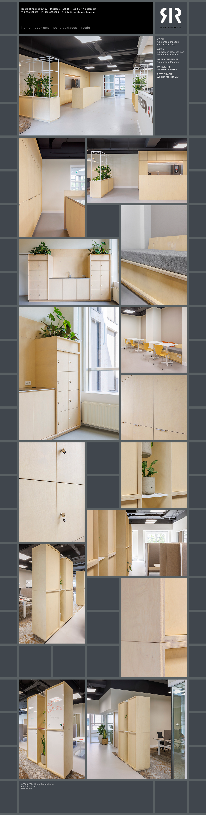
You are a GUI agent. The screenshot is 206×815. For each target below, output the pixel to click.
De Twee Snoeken (167, 69)
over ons (42, 27)
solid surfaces (65, 27)
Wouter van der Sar (168, 77)
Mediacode (26, 788)
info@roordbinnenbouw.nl (80, 12)
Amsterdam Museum (168, 62)
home (26, 27)
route (85, 27)
